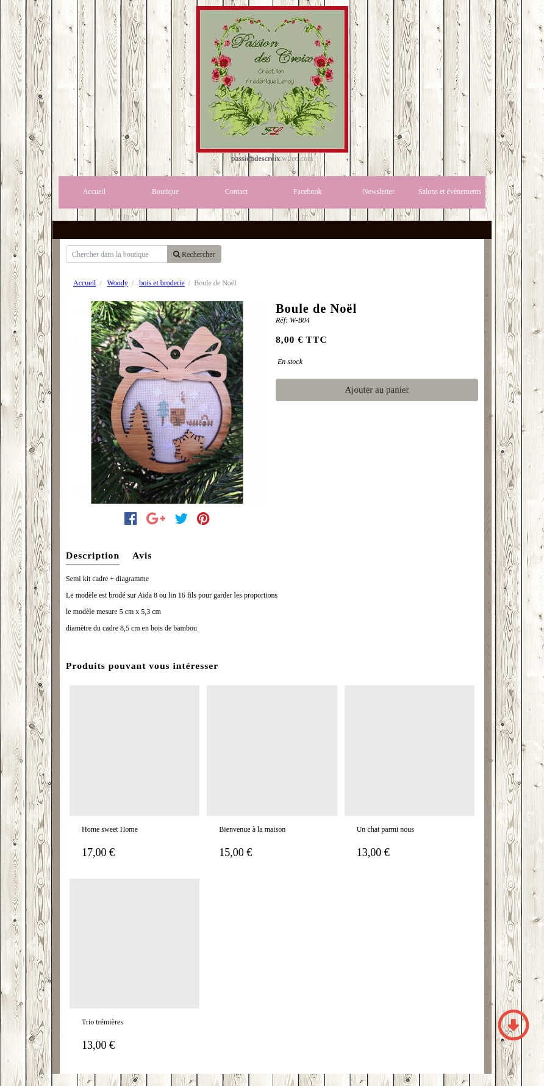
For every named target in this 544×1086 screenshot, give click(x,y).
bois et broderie (162, 283)
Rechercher (194, 254)
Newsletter (379, 191)
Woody (117, 283)
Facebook (307, 191)
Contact (236, 191)
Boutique (165, 191)
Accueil (94, 191)
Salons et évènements (449, 191)
